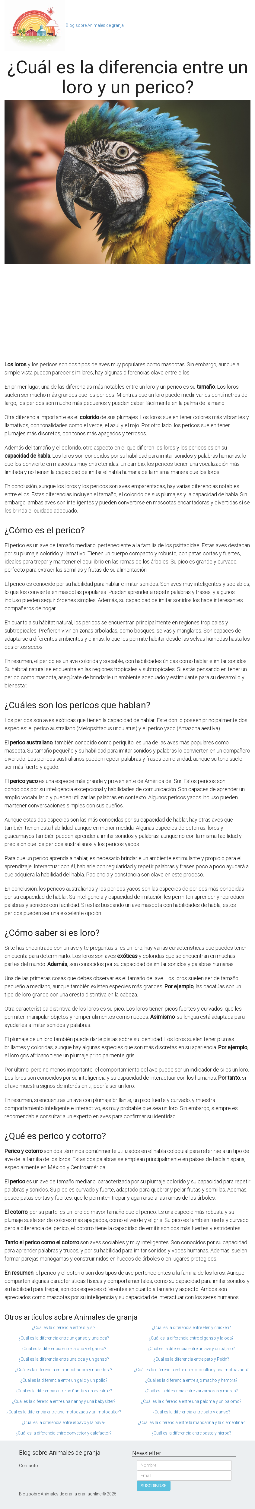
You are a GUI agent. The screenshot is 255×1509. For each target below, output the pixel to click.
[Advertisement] (127, 312)
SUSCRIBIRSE (154, 1485)
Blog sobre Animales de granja (95, 25)
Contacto (28, 1465)
